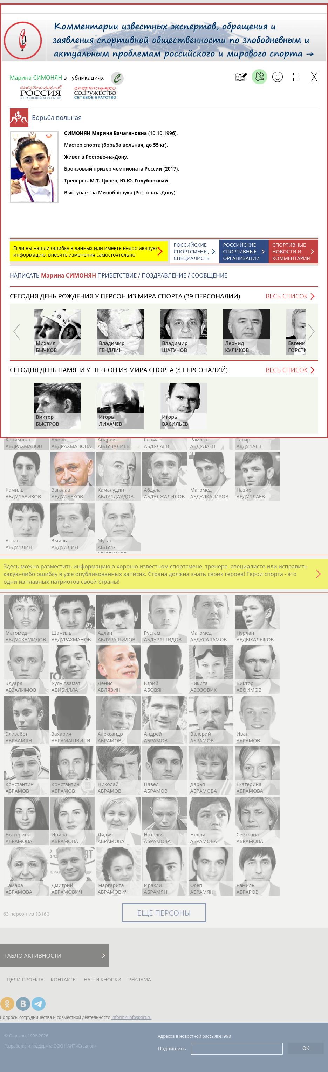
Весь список (287, 296)
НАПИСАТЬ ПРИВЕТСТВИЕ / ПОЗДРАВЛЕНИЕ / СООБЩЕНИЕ (118, 275)
